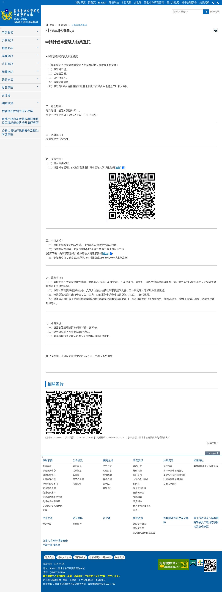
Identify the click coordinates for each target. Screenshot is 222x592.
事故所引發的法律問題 (174, 475)
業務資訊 (138, 460)
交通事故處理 (49, 488)
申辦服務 (62, 25)
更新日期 (47, 563)
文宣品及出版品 (140, 479)
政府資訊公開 (139, 488)
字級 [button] (218, 3)
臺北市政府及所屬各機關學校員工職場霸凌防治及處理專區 (20, 120)
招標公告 (77, 483)
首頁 (52, 25)
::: (3, 1)
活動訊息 (77, 470)
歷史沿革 (107, 466)
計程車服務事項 (79, 25)
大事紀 (106, 483)
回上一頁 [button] (211, 442)
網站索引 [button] (214, 453)
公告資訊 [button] (7, 40)
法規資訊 (168, 460)
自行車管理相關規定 (173, 470)
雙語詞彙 (204, 2)
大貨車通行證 (49, 479)
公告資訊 (78, 460)
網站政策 (138, 518)
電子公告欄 (78, 479)
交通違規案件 (49, 492)
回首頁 (92, 2)
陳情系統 (114, 2)
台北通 (138, 2)
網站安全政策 (139, 524)
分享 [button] (213, 3)
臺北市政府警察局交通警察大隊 (20, 15)
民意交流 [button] (7, 79)
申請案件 (47, 466)
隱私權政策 (138, 528)
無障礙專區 (138, 492)
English (102, 2)
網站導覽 (81, 2)
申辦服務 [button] (7, 32)
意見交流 (47, 524)
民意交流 (48, 518)
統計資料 (137, 475)
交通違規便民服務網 (52, 506)
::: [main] (46, 24)
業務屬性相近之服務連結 (206, 466)
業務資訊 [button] (7, 56)
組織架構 (107, 470)
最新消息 (77, 466)
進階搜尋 (215, 11)
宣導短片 (77, 524)
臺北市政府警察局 (154, 2)
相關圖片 (55, 384)
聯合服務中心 (49, 470)
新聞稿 (76, 475)
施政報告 (137, 470)
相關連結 (199, 460)
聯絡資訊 (107, 488)
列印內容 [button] (216, 30)
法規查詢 (167, 466)
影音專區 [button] (7, 87)
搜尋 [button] (206, 11)
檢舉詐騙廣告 (189, 2)
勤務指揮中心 (49, 475)
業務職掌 (107, 475)
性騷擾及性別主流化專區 (17, 111)
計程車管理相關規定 (173, 479)
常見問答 (126, 2)
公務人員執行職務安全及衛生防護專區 (20, 132)
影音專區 (78, 518)
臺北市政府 (173, 2)
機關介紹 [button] (7, 48)
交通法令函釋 (170, 483)
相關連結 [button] (7, 71)
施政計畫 (137, 466)
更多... (46, 510)
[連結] (118, 167)
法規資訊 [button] (7, 63)
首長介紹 (107, 479)
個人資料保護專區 (142, 506)
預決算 (136, 483)
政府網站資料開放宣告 (144, 532)
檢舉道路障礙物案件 (52, 497)
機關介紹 (108, 460)
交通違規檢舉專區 (51, 501)
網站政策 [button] (7, 103)
